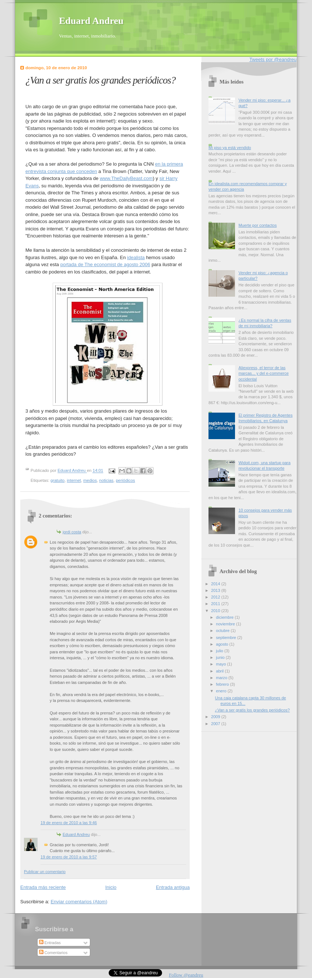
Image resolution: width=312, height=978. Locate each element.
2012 (216, 597)
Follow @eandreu (186, 975)
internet (74, 480)
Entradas (50, 942)
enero (221, 691)
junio (220, 657)
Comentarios (53, 952)
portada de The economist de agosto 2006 (105, 264)
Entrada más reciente (43, 887)
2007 (216, 723)
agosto (222, 644)
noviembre (226, 624)
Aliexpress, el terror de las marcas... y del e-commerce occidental (263, 373)
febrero (223, 684)
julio (220, 651)
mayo (221, 664)
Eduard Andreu (91, 20)
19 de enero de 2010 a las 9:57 (69, 857)
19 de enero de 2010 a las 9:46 (69, 822)
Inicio (110, 887)
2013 (216, 590)
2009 (216, 716)
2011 (216, 603)
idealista (136, 257)
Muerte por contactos (257, 225)
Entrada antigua (173, 887)
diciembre (225, 617)
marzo (222, 677)
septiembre (226, 637)
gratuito (57, 480)
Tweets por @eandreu (273, 59)
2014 (216, 584)
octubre (223, 630)
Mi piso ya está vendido (229, 147)
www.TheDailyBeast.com (126, 178)
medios (90, 480)
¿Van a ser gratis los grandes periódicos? (252, 710)
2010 (216, 610)
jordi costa (72, 532)
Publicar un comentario (45, 871)
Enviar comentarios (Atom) (78, 901)
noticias (106, 480)
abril (220, 671)
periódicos (125, 480)
